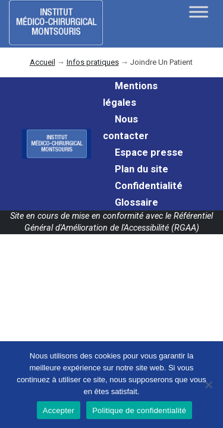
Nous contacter (126, 127)
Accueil (42, 62)
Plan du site (141, 169)
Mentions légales (130, 94)
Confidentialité (149, 185)
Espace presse (149, 152)
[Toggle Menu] (198, 11)
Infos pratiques (93, 62)
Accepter (58, 410)
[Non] (208, 385)
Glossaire (136, 202)
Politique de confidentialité (139, 410)
